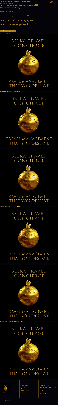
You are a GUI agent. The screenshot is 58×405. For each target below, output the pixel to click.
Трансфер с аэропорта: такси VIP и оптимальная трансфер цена (12, 321)
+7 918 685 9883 (47, 384)
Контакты (24, 392)
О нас (22, 384)
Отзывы (23, 387)
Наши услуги (24, 386)
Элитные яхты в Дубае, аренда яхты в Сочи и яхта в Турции (11, 264)
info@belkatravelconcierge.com (47, 390)
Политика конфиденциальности (6, 400)
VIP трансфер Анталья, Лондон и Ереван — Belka (9, 379)
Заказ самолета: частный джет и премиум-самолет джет (10, 148)
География (24, 389)
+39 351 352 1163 (47, 385)
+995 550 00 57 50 (48, 387)
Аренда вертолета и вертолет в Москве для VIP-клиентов (10, 206)
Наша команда (25, 390)
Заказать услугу (8, 31)
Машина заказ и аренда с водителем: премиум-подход (10, 91)
